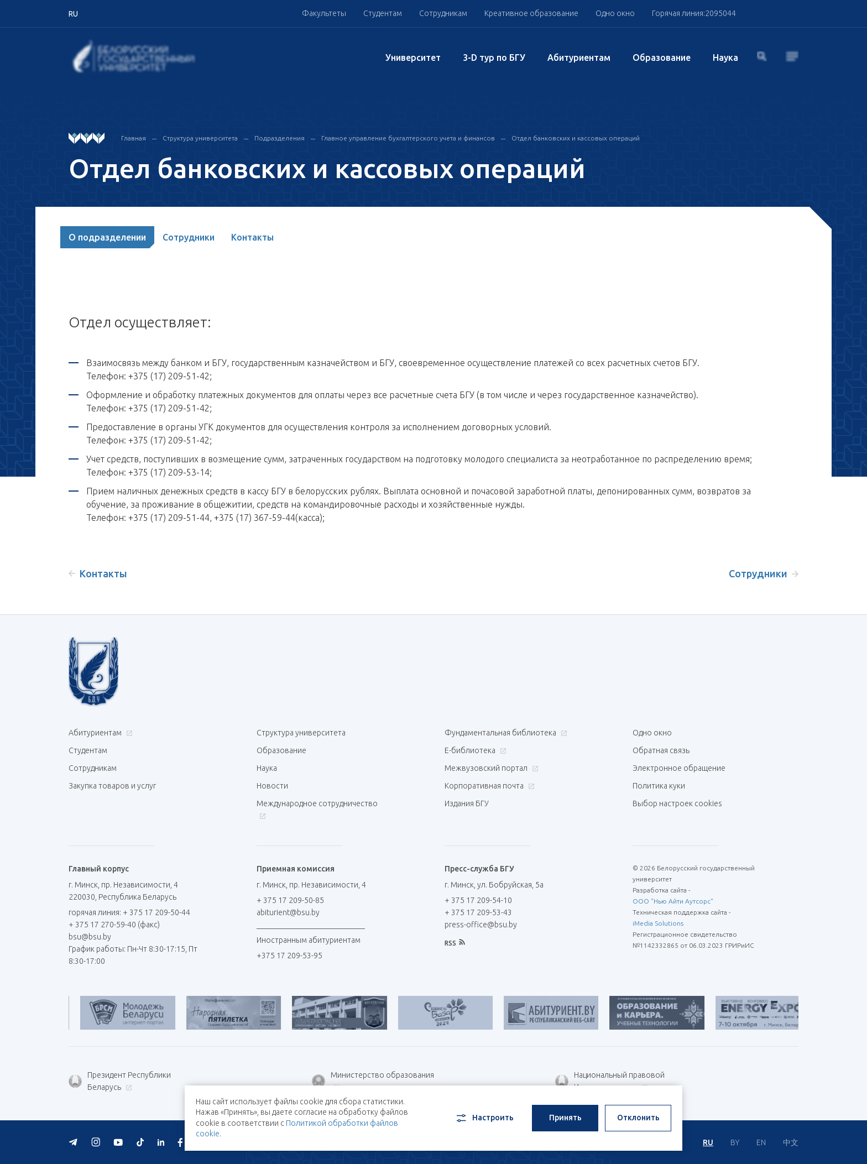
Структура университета (200, 138)
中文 (790, 1142)
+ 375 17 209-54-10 (478, 900)
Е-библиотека (474, 750)
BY (734, 1142)
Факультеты (324, 13)
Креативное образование (531, 13)
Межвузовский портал (490, 768)
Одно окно (615, 13)
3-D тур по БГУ (494, 57)
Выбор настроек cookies (677, 803)
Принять (565, 1117)
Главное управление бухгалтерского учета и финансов (408, 138)
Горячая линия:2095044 (694, 13)
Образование (662, 57)
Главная (133, 138)
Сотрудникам (443, 13)
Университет (413, 57)
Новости (272, 785)
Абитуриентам (578, 57)
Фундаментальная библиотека (505, 732)
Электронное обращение (679, 768)
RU (708, 1142)
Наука (725, 57)
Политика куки (659, 785)
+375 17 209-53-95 (289, 955)
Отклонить (638, 1117)
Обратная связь (661, 750)
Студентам (382, 13)
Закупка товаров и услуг (112, 785)
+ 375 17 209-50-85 (290, 900)
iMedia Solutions (658, 923)
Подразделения (279, 138)
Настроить (484, 1118)
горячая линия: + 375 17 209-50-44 (129, 912)
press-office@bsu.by (481, 924)
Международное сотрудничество (317, 809)
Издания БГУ (467, 803)
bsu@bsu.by (90, 936)
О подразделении (107, 237)
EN (761, 1142)
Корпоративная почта (488, 785)
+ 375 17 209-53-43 (478, 912)
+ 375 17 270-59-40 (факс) (114, 924)
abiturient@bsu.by (288, 912)
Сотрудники (189, 237)
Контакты (252, 237)
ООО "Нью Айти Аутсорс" (673, 901)
